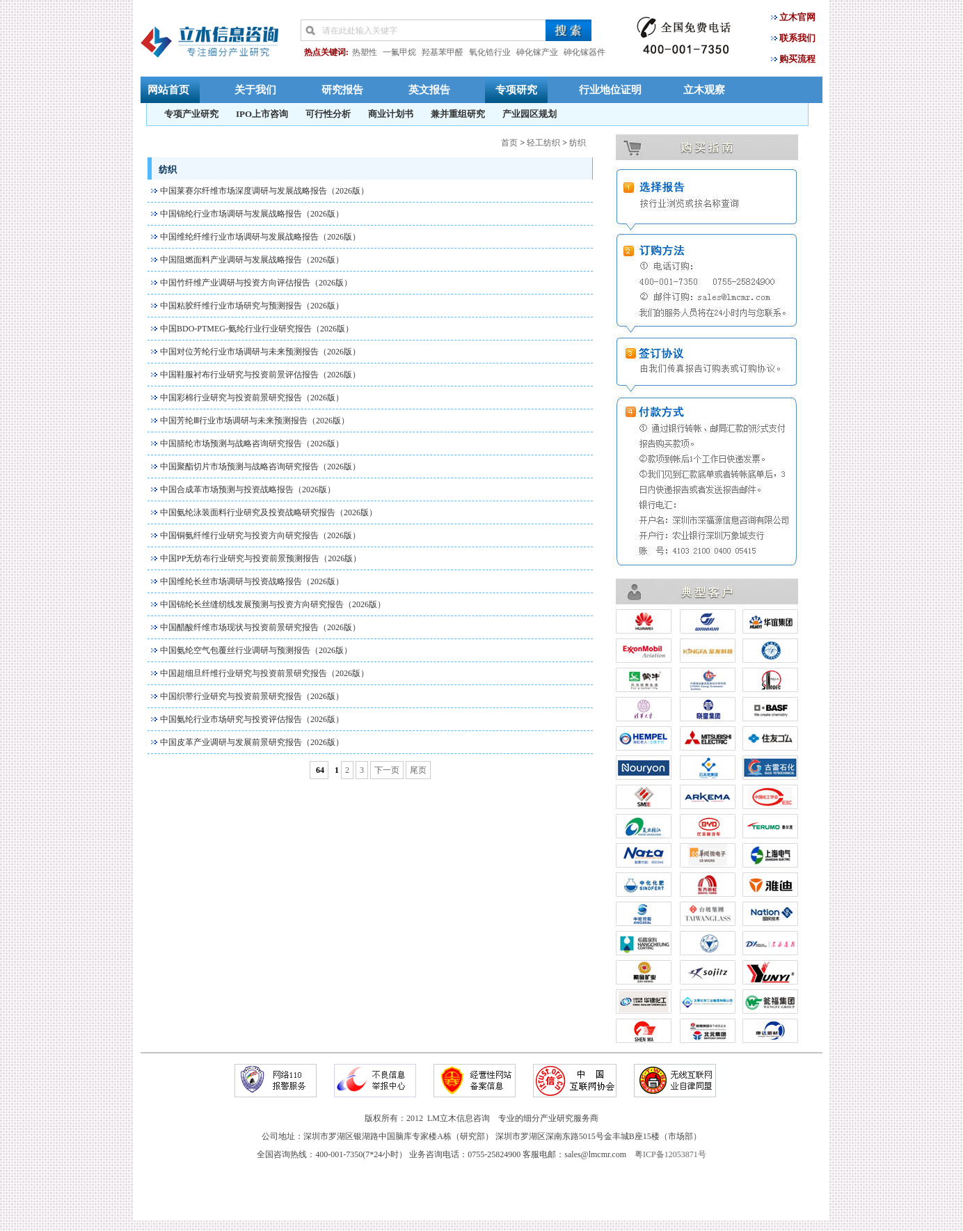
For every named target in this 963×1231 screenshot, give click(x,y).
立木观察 (704, 89)
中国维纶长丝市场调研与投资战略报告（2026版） (252, 581)
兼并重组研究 (458, 114)
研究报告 (342, 89)
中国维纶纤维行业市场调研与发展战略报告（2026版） (260, 237)
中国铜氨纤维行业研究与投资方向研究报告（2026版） (260, 535)
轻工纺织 (543, 143)
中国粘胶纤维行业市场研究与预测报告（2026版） (252, 306)
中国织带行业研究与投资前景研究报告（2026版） (252, 696)
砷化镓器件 (584, 52)
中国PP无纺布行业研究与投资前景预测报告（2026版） (260, 558)
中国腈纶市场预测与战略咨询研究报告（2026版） (252, 443)
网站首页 (168, 89)
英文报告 (429, 89)
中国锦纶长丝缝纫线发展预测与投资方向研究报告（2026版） (272, 604)
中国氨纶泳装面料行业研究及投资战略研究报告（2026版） (268, 512)
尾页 (418, 770)
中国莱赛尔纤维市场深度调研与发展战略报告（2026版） (264, 191)
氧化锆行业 (490, 52)
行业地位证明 (610, 89)
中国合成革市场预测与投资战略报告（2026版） (247, 489)
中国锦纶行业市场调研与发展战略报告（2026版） (252, 214)
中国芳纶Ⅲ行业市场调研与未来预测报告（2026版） (254, 420)
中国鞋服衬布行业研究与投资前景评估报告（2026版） (260, 374)
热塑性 (364, 52)
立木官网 (797, 17)
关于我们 (255, 89)
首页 (509, 143)
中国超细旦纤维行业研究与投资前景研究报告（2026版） (264, 673)
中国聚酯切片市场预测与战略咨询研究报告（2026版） (260, 466)
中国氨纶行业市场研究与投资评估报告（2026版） (252, 719)
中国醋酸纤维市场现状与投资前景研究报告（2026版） (260, 627)
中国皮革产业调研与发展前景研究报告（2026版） (252, 742)
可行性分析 (328, 114)
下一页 (386, 770)
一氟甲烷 (399, 52)
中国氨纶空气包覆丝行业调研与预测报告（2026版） (256, 650)
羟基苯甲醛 (442, 52)
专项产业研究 (191, 114)
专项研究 (516, 89)
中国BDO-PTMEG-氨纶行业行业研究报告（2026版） (256, 329)
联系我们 (797, 38)
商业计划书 (390, 114)
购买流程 (797, 59)
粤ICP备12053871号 (670, 1154)
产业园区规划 (529, 114)
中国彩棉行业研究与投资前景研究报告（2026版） (252, 397)
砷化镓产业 (537, 52)
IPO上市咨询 (262, 114)
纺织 (577, 143)
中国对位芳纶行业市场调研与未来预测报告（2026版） (260, 351)
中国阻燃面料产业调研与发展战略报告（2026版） (252, 260)
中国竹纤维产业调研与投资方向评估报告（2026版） (256, 283)
